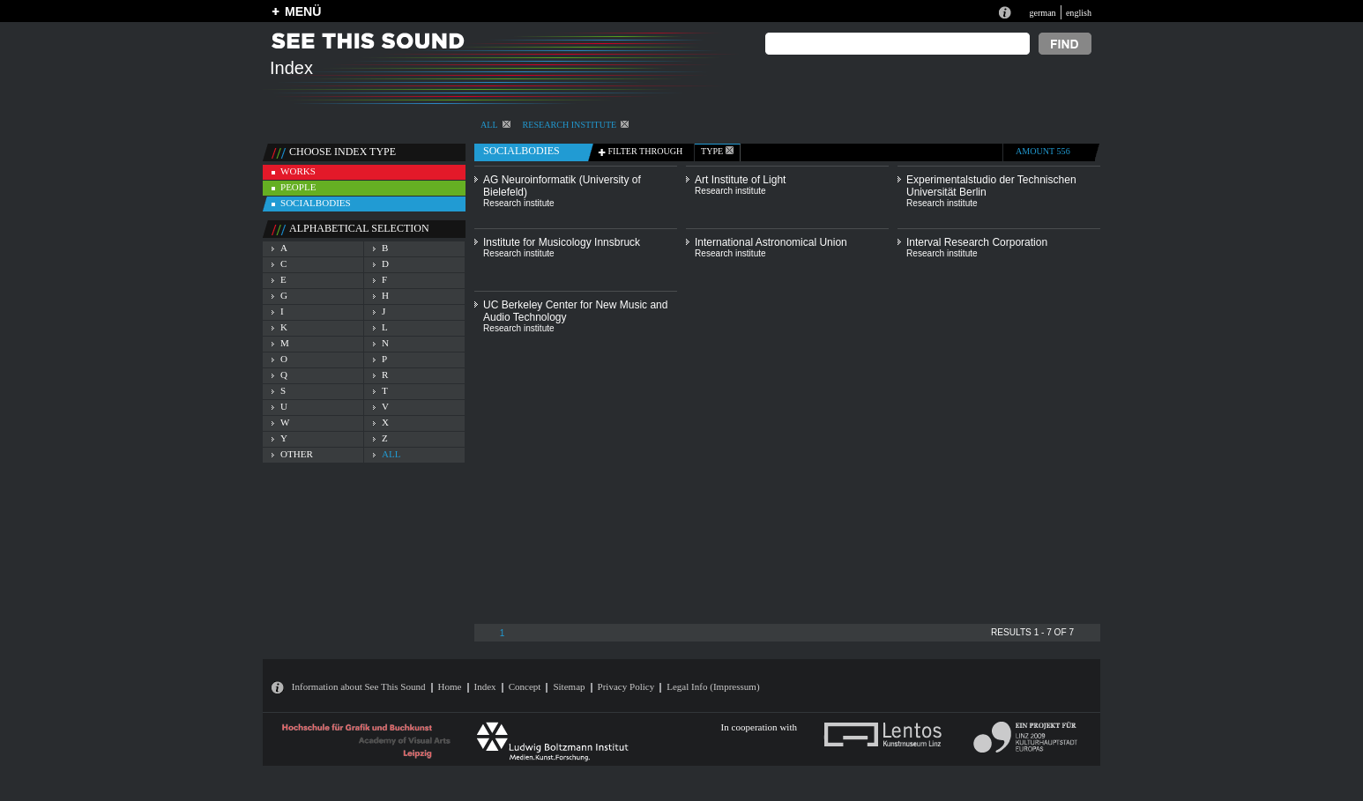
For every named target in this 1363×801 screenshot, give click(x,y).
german (1042, 13)
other (296, 454)
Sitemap (569, 686)
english (1078, 13)
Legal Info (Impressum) (713, 686)
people (298, 187)
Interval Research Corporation (976, 242)
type (717, 151)
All (495, 125)
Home (450, 686)
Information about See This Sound (359, 686)
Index (485, 686)
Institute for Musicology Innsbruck (561, 242)
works (298, 171)
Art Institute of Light (740, 180)
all (391, 454)
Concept (525, 686)
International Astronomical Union (771, 242)
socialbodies (315, 202)
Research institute (576, 125)
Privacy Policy (626, 686)
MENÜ (303, 11)
